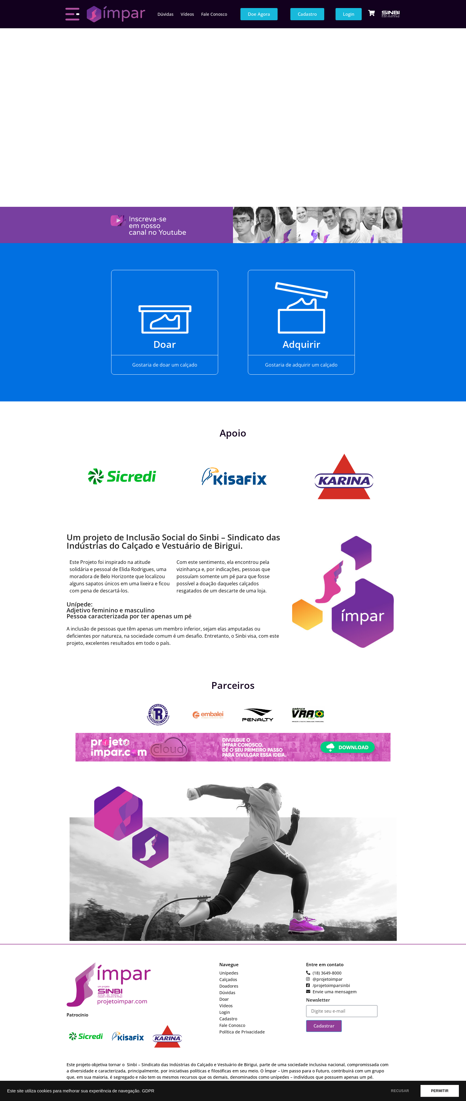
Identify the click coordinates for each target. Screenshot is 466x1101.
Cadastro (228, 1019)
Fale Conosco (214, 14)
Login (224, 1012)
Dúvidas (166, 14)
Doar (164, 344)
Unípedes (228, 973)
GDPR (148, 1091)
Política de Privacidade (242, 1032)
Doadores (228, 986)
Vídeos (187, 14)
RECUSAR (400, 1091)
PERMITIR (439, 1091)
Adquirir (301, 344)
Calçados (228, 979)
